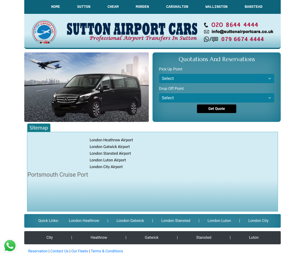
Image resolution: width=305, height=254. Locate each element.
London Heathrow (83, 220)
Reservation (38, 250)
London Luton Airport (108, 160)
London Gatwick (130, 220)
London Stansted (175, 220)
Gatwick (151, 237)
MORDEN (142, 6)
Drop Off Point (171, 88)
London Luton (219, 220)
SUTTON (84, 6)
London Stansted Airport (110, 153)
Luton (253, 237)
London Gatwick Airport (110, 146)
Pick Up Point (170, 69)
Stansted (203, 237)
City (50, 237)
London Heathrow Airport (111, 139)
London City (258, 220)
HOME (55, 6)
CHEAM (113, 6)
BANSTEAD (253, 6)
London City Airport (106, 166)
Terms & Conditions (107, 250)
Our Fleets (79, 250)
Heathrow (99, 237)
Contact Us (59, 250)
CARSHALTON (177, 6)
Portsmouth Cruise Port (57, 174)
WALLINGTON (216, 6)
